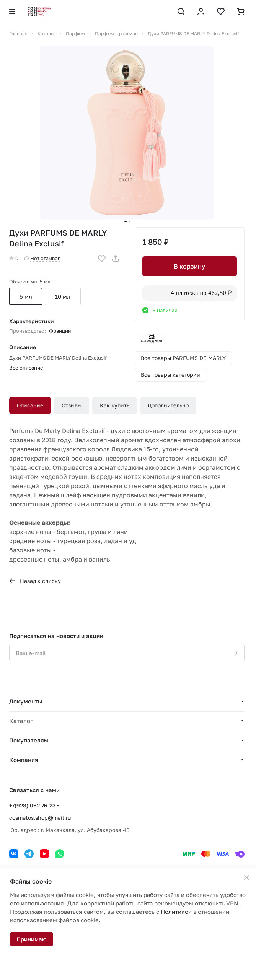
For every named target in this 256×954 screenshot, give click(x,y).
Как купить (114, 405)
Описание (30, 405)
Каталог (21, 720)
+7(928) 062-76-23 (32, 805)
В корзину (189, 266)
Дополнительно (168, 405)
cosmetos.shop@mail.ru (40, 817)
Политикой (176, 911)
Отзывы (72, 405)
